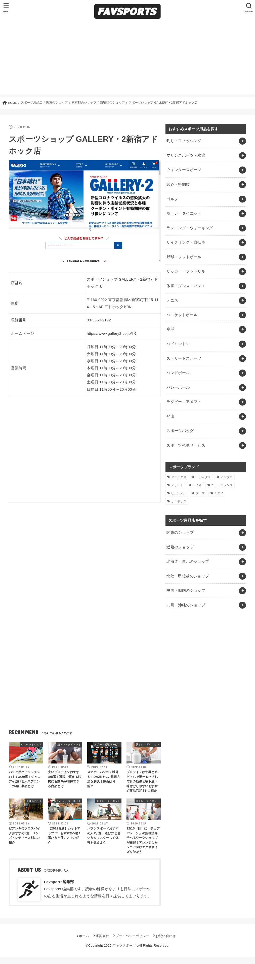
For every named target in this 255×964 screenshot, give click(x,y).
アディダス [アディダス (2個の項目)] (203, 477)
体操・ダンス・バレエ (185, 286)
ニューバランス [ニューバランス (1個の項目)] (222, 485)
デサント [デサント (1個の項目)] (177, 485)
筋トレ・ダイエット (183, 213)
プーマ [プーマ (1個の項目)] (200, 493)
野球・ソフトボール (183, 257)
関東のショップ (180, 532)
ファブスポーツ (124, 945)
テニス (172, 300)
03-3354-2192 (99, 320)
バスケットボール (181, 315)
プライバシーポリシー (132, 936)
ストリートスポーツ (183, 358)
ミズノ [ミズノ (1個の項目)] (218, 493)
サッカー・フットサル (185, 271)
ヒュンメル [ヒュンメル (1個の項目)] (179, 493)
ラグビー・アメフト (183, 402)
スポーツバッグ (180, 431)
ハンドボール (178, 373)
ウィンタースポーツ (183, 170)
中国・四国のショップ (185, 590)
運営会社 (102, 936)
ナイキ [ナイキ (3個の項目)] (197, 485)
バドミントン (178, 344)
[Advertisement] (127, 59)
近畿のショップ (180, 547)
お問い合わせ (166, 936)
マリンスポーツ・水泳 (185, 155)
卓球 (170, 329)
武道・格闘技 (178, 184)
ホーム (84, 936)
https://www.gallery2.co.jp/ (109, 333)
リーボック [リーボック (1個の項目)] (179, 501)
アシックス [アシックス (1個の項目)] (179, 477)
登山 (170, 416)
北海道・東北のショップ (187, 561)
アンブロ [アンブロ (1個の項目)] (226, 477)
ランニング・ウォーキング (189, 228)
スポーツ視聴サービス (185, 445)
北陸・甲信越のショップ (187, 576)
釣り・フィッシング (183, 141)
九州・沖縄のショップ (185, 605)
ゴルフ (172, 199)
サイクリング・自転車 (185, 242)
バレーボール (178, 387)
